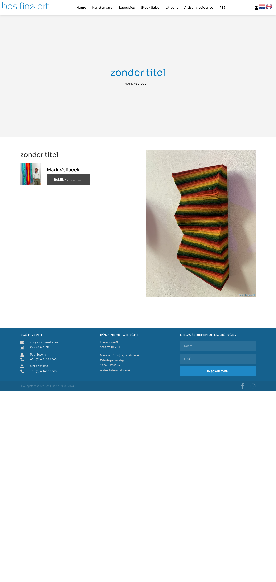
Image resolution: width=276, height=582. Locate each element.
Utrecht (172, 7)
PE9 (222, 7)
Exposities (126, 7)
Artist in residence (198, 7)
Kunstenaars (102, 7)
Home (81, 7)
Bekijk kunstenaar (68, 180)
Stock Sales (150, 7)
